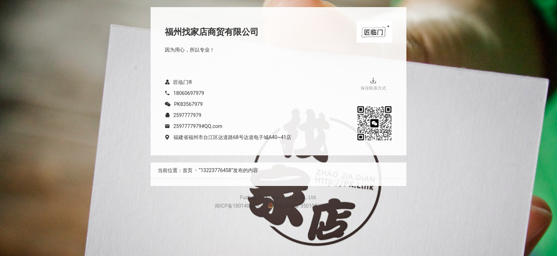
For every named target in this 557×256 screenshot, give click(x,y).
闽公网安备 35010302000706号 (306, 206)
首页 (188, 170)
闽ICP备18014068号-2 (239, 206)
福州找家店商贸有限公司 (212, 32)
